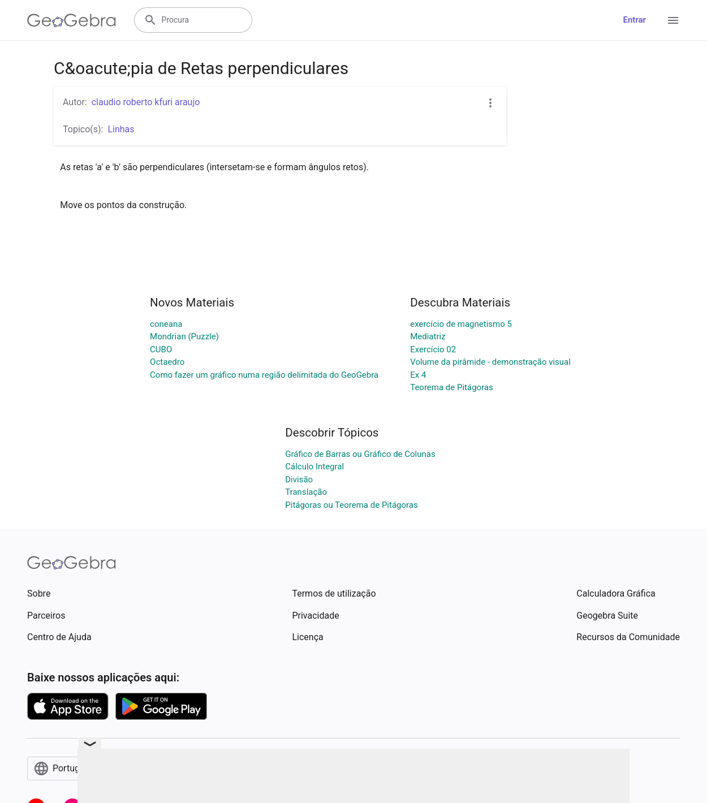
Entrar (634, 20)
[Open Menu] (673, 20)
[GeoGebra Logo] (71, 20)
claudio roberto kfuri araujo (146, 102)
